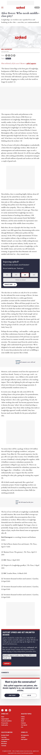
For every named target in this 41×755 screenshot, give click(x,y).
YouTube (10, 710)
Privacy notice (4, 723)
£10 (16, 275)
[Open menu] (2, 7)
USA (22, 727)
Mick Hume (4, 743)
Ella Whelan (4, 741)
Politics (8, 58)
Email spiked (24, 739)
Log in (37, 7)
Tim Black (3, 745)
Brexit (22, 721)
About (2, 716)
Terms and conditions (6, 721)
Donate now (8, 284)
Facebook (2, 710)
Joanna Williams (5, 739)
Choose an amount (20, 280)
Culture (23, 719)
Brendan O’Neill (5, 735)
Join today (12, 695)
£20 (25, 275)
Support (7, 663)
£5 (7, 275)
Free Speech (24, 725)
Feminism (23, 723)
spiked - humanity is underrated (20, 7)
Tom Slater (4, 737)
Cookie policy (4, 725)
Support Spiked (5, 719)
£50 (34, 275)
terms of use (29, 751)
